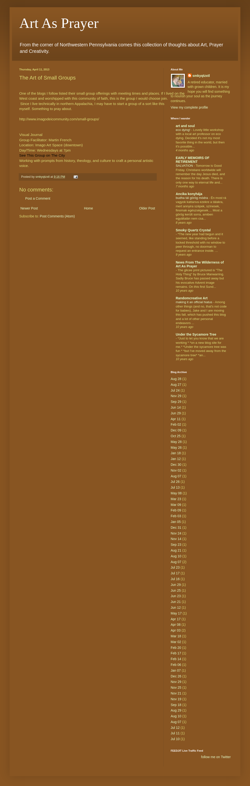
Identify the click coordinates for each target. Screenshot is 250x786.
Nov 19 (176, 699)
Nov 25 (176, 687)
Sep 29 (176, 402)
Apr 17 (176, 619)
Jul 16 (175, 579)
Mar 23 (176, 499)
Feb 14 (176, 659)
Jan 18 (176, 453)
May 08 (176, 493)
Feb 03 (176, 516)
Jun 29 (176, 413)
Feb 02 (176, 424)
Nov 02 (176, 470)
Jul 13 (175, 487)
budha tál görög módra (192, 198)
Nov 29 (176, 396)
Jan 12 (176, 459)
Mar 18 (176, 636)
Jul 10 (175, 739)
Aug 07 (176, 476)
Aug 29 (176, 710)
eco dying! (183, 130)
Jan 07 (176, 670)
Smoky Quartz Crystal (193, 230)
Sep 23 (176, 545)
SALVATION (185, 165)
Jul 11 (175, 733)
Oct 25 (176, 436)
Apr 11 (176, 419)
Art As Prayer (59, 23)
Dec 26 (176, 676)
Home (88, 208)
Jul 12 (175, 728)
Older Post (147, 208)
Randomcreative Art (192, 298)
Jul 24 (175, 390)
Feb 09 (176, 510)
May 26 (176, 447)
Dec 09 (176, 430)
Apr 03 (176, 630)
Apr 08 (176, 624)
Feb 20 (176, 648)
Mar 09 (176, 505)
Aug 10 (176, 556)
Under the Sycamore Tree (196, 334)
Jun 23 (176, 596)
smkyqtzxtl (201, 76)
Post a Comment (37, 198)
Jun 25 (176, 590)
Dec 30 (176, 465)
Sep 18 (176, 705)
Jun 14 (176, 407)
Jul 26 (175, 482)
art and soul (185, 126)
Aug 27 (176, 385)
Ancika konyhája (189, 194)
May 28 (176, 442)
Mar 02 (176, 642)
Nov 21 (176, 693)
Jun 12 (176, 607)
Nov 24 (176, 533)
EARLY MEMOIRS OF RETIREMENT (192, 160)
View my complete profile (189, 107)
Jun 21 (176, 602)
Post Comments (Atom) (57, 216)
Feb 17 (176, 653)
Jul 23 (175, 567)
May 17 (176, 613)
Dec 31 (176, 527)
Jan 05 (176, 522)
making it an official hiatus (194, 302)
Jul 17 (175, 573)
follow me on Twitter (216, 757)
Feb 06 (176, 665)
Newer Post (29, 208)
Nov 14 (176, 539)
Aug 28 (176, 379)
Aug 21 (176, 550)
